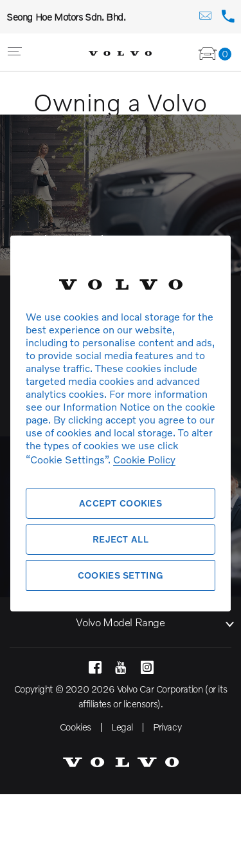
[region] (120, 423)
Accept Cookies (120, 503)
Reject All (120, 539)
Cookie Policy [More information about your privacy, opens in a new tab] (144, 459)
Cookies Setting (120, 575)
